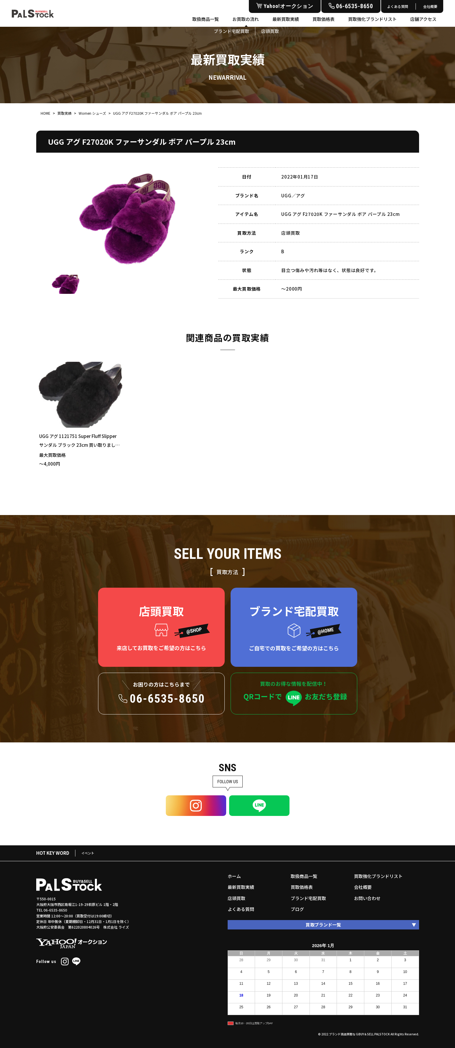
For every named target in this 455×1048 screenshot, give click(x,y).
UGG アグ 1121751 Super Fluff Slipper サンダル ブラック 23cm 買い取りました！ (78, 445)
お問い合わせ (367, 898)
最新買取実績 (285, 19)
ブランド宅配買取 (308, 898)
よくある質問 (397, 6)
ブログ (297, 909)
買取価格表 (323, 19)
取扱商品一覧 (205, 19)
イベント (87, 853)
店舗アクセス (423, 19)
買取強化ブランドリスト (372, 19)
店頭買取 (236, 898)
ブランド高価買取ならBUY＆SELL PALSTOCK (359, 1034)
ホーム (234, 876)
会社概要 (430, 6)
